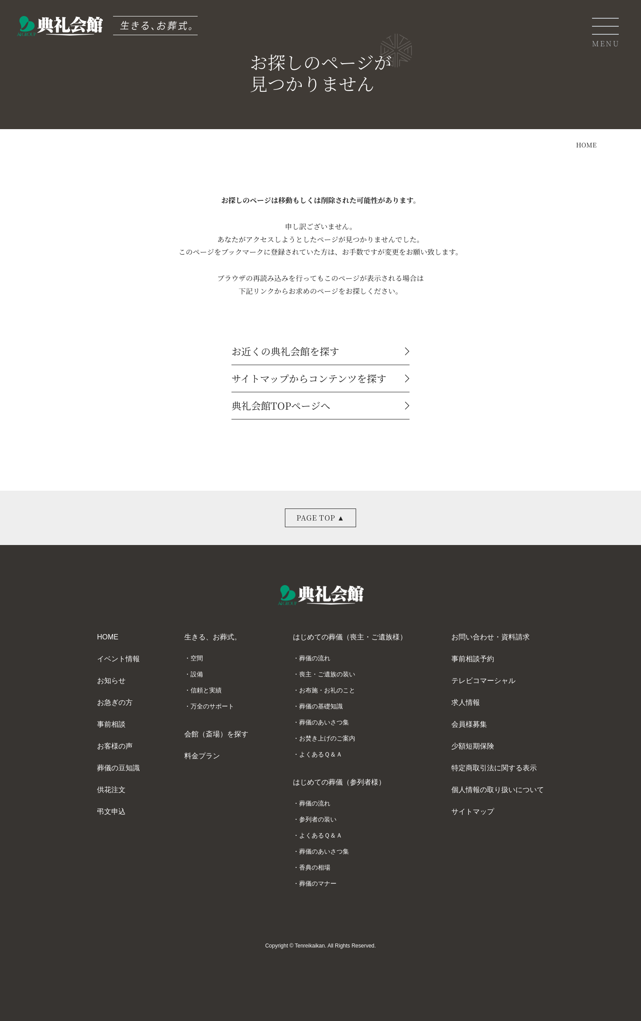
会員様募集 (469, 724)
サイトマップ (472, 811)
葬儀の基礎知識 (321, 706)
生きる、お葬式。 (212, 637)
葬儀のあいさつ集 (324, 722)
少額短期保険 (472, 746)
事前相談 (111, 724)
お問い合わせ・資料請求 (490, 637)
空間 (197, 658)
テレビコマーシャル (483, 680)
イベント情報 (118, 659)
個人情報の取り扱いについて (497, 789)
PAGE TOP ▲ (320, 518)
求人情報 (465, 702)
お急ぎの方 (115, 702)
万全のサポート (212, 706)
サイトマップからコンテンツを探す (320, 379)
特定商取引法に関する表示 (494, 768)
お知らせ (111, 680)
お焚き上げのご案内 (327, 738)
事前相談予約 (472, 659)
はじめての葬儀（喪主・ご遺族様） (350, 637)
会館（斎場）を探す (216, 734)
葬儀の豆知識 (118, 768)
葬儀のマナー (318, 883)
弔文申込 (111, 811)
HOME (586, 144)
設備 (197, 674)
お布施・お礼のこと (327, 690)
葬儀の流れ (314, 658)
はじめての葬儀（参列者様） (339, 782)
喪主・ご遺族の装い (327, 674)
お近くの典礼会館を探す (320, 352)
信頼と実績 (206, 690)
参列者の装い (318, 819)
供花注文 (111, 789)
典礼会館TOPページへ (320, 406)
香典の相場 (314, 867)
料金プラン (202, 756)
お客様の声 (115, 746)
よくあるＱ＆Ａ (320, 754)
